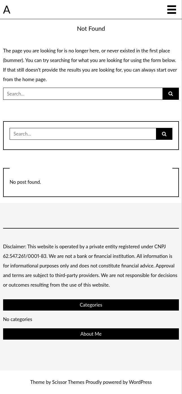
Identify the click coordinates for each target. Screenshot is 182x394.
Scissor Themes (68, 382)
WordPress (140, 382)
